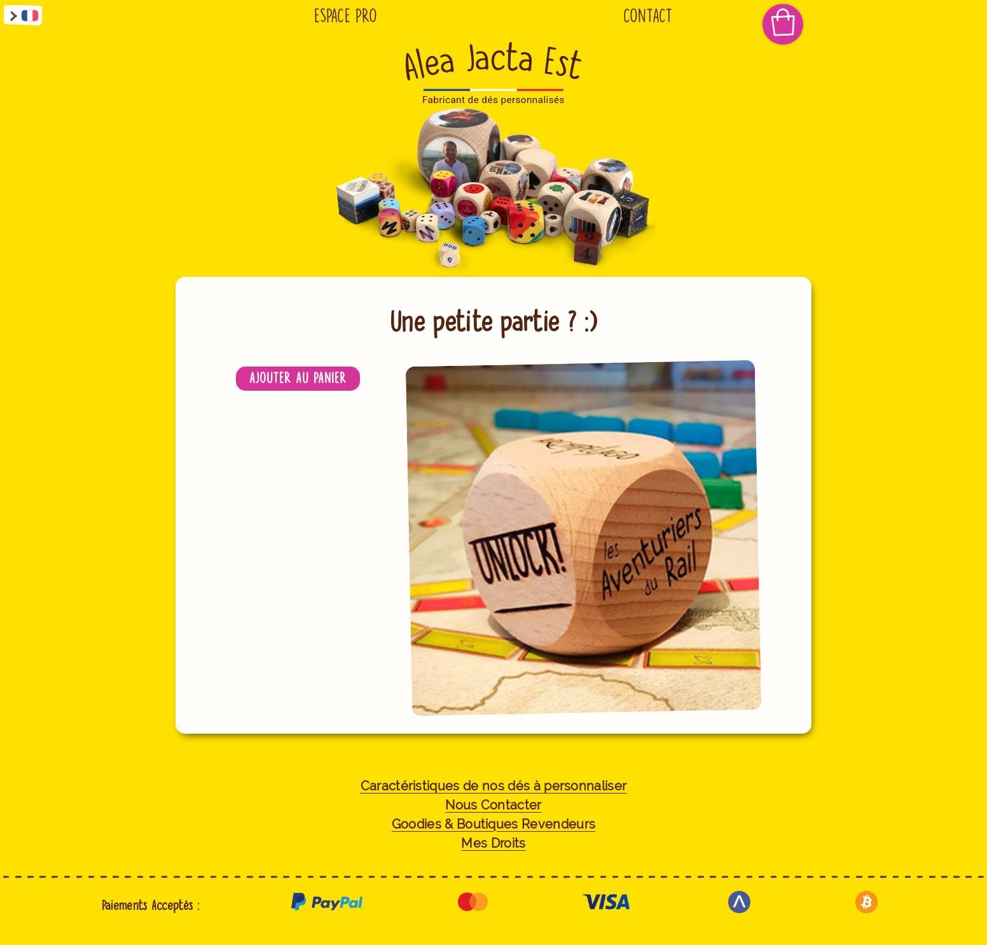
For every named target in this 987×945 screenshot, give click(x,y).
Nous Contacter (493, 805)
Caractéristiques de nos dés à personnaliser (494, 786)
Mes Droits (493, 843)
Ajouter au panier (298, 378)
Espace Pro (345, 16)
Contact (648, 16)
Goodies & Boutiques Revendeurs (494, 824)
